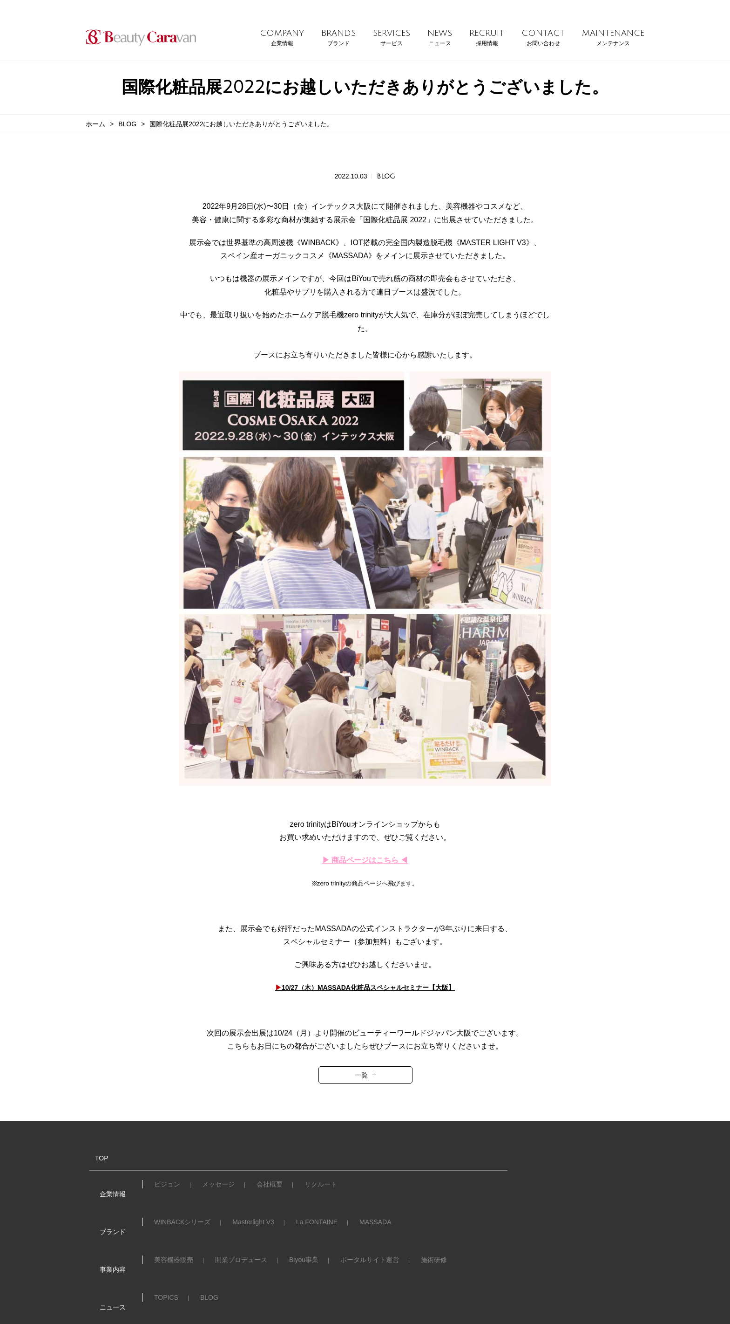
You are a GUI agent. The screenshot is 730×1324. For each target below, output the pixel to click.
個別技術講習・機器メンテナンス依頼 (304, 1256)
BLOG (127, 124)
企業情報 (103, 1185)
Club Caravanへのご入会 (190, 1256)
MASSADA (375, 1203)
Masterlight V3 (253, 1203)
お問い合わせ (109, 1256)
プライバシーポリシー (474, 1256)
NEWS (439, 38)
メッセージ (218, 1186)
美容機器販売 (173, 1221)
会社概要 (270, 1186)
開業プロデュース (241, 1221)
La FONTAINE (317, 1203)
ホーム (95, 124)
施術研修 (434, 1221)
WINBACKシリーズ (182, 1203)
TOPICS (166, 1238)
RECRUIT (486, 38)
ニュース (103, 1238)
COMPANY (282, 38)
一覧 (361, 1078)
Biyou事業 (303, 1221)
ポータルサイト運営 (369, 1221)
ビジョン (167, 1186)
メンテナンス (400, 1256)
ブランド (103, 1203)
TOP (92, 1161)
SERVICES (391, 38)
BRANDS (338, 38)
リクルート (320, 1186)
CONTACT (543, 38)
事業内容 (103, 1220)
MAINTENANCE (613, 38)
